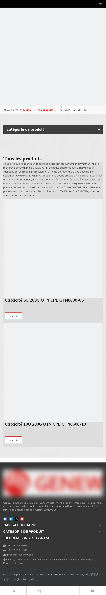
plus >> (14, 315)
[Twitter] (17, 519)
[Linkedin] (11, 519)
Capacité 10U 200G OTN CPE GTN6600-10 (45, 424)
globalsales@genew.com (20, 554)
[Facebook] (5, 519)
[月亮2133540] (53, 53)
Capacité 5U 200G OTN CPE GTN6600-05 (44, 300)
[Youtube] (22, 519)
